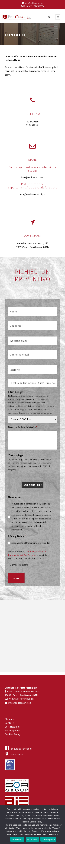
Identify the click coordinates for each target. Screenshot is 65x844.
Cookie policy (48, 839)
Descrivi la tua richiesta (22, 428)
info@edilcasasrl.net (32, 3)
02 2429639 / (27, 6)
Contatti (9, 722)
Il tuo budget (15, 392)
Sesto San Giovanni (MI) (36, 247)
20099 (19, 247)
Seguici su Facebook (18, 748)
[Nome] (32, 312)
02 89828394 (39, 6)
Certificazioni (12, 726)
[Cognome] (32, 326)
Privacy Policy (17, 537)
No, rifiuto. (32, 839)
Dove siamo (14, 754)
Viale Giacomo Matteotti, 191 (32, 243)
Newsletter (14, 498)
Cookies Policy (12, 734)
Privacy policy (12, 730)
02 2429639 (33, 121)
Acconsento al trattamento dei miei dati (30, 543)
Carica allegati (16, 456)
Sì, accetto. (17, 839)
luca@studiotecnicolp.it (33, 194)
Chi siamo (10, 719)
